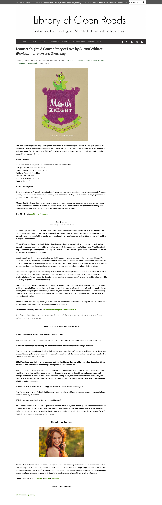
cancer (93, 60)
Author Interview (84, 60)
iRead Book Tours (94, 42)
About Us (33, 42)
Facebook (56, 478)
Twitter (47, 478)
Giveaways (65, 42)
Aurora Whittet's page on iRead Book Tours (59, 310)
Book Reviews (54, 42)
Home (24, 42)
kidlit (36, 63)
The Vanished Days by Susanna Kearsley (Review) (62, 2)
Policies (42, 42)
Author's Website (39, 214)
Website (39, 478)
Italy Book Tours (79, 42)
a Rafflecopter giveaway (25, 495)
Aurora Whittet (72, 60)
